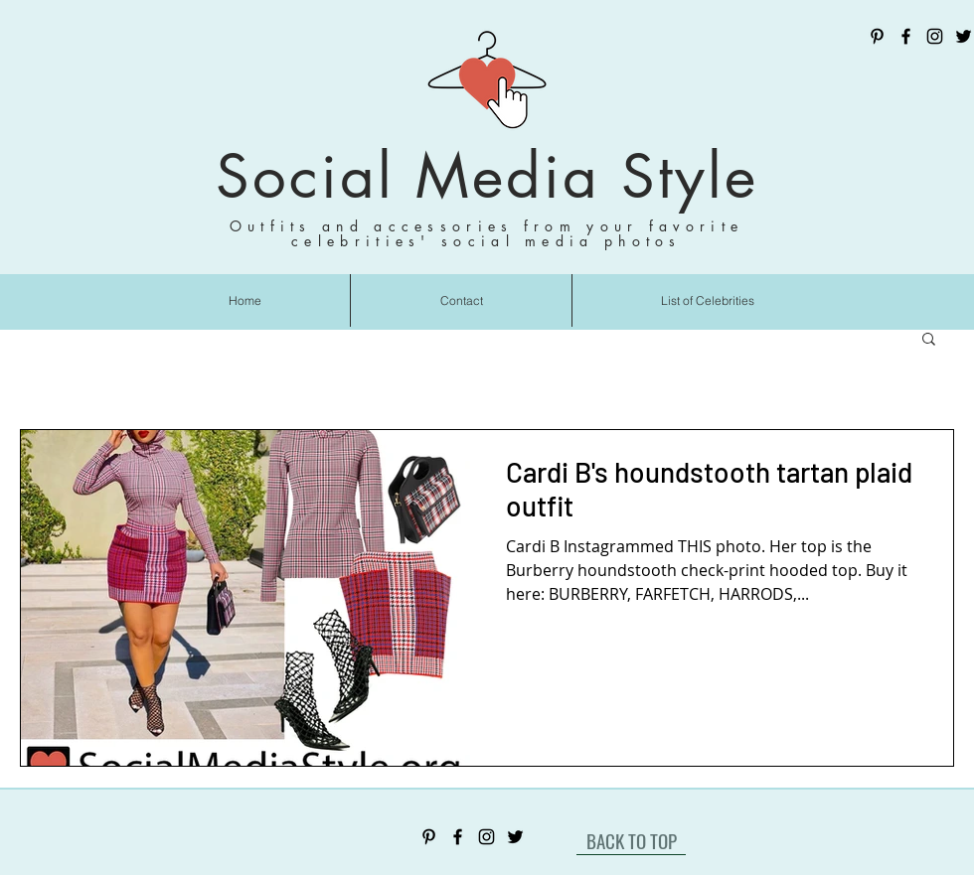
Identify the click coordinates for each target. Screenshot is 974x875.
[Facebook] (905, 36)
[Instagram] (934, 36)
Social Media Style (487, 176)
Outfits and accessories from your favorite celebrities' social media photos (487, 233)
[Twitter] (963, 36)
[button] (928, 340)
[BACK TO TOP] (631, 840)
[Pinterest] (877, 36)
